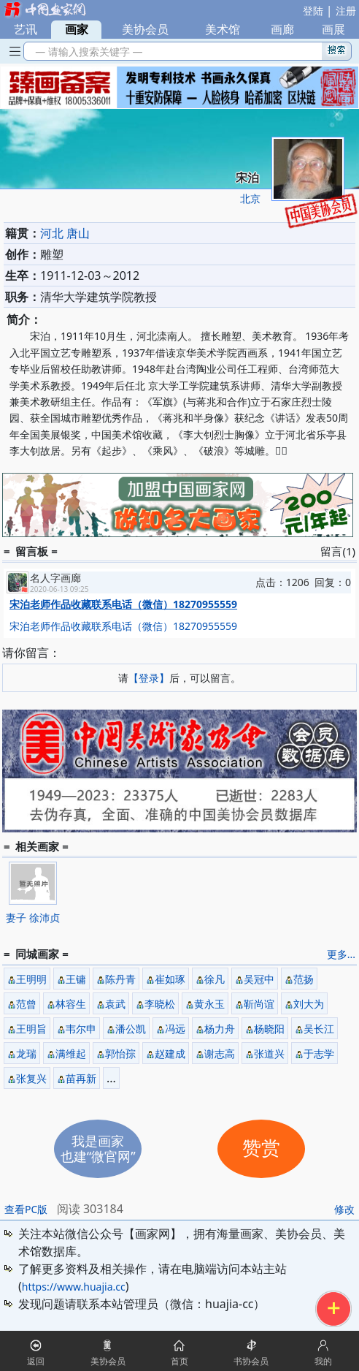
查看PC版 (25, 1209)
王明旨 (31, 1029)
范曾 (26, 1004)
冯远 (175, 1029)
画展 (333, 29)
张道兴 (269, 1053)
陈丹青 (120, 979)
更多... (341, 954)
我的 (323, 1361)
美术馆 (222, 29)
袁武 (115, 1004)
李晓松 (159, 1004)
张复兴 (31, 1078)
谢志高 (219, 1053)
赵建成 (170, 1053)
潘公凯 (130, 1029)
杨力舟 (219, 1029)
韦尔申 (81, 1029)
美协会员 (145, 29)
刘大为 (308, 1004)
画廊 (282, 29)
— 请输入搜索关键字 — (86, 51)
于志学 (319, 1053)
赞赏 (261, 1148)
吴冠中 (259, 979)
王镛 (76, 979)
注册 (346, 11)
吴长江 (319, 1029)
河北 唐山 (65, 233)
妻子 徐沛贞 (33, 917)
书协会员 (251, 1361)
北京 (250, 198)
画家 (76, 29)
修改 (344, 1209)
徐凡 (214, 979)
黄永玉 (209, 1004)
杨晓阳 (269, 1029)
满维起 (70, 1053)
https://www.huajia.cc (74, 1287)
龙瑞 (26, 1053)
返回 (36, 1361)
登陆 (313, 11)
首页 (179, 1361)
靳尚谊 (259, 1004)
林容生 (70, 1004)
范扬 (303, 979)
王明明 (31, 979)
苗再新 (81, 1078)
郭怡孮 (120, 1053)
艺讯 (25, 29)
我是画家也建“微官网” (98, 1148)
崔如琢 (170, 979)
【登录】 (148, 678)
